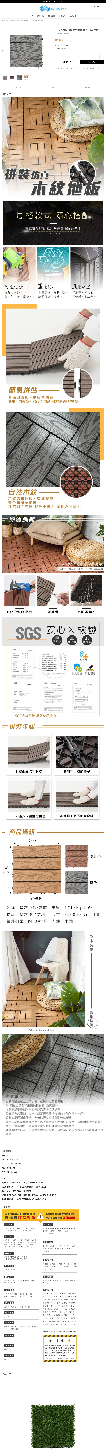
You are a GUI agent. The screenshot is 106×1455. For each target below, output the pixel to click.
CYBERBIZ (42, 1450)
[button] (49, 51)
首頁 (31, 16)
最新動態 (40, 16)
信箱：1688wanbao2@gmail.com (13, 1442)
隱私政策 (35, 1432)
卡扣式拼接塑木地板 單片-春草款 (18, 1409)
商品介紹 (19, 87)
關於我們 (51, 16)
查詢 (3, 1432)
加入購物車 (67, 62)
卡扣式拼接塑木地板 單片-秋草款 (51, 1409)
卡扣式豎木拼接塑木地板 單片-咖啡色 (85, 1409)
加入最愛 (60, 68)
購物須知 (26, 1432)
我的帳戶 (18, 1432)
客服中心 (62, 16)
